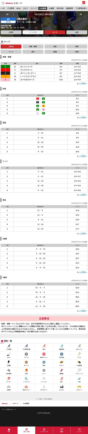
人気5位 (11, 46)
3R (81, 14)
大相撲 (51, 8)
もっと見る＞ (82, 83)
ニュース (79, 431)
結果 (76, 32)
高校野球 (69, 8)
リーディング (44, 431)
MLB (18, 8)
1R (7, 14)
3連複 (55, 52)
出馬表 (11, 32)
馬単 (32, 52)
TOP (3, 8)
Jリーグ (33, 8)
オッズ (55, 32)
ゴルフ (25, 8)
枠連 (54, 46)
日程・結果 (26, 431)
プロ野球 (10, 8)
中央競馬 (42, 8)
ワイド (11, 52)
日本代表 (59, 8)
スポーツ (15, 403)
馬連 (76, 46)
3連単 (77, 52)
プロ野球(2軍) (80, 8)
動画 (61, 431)
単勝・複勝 (33, 46)
